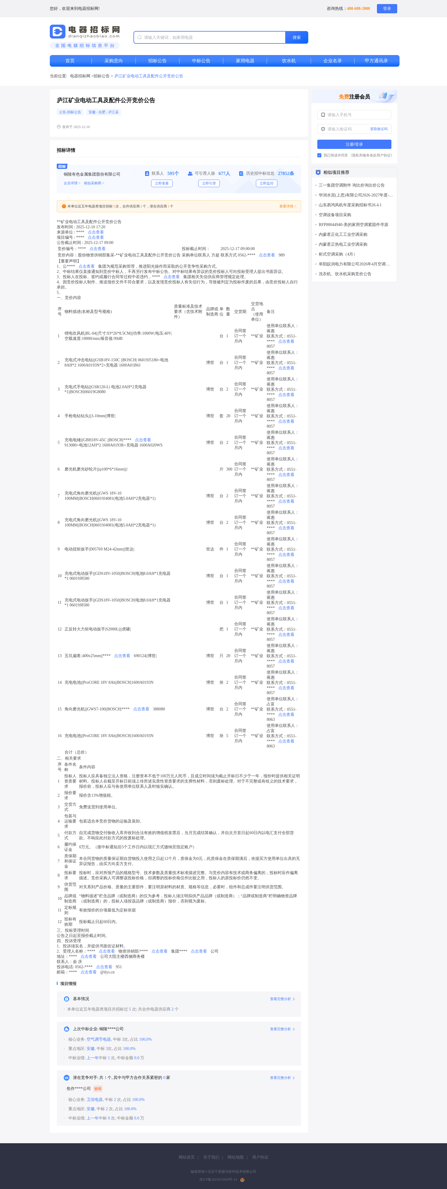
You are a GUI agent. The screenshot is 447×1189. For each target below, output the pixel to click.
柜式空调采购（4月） (338, 254)
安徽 (92, 112)
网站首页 (187, 1157)
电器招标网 (80, 76)
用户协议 (260, 1157)
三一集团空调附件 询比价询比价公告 (352, 185)
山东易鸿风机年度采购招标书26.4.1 (350, 205)
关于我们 (211, 1157)
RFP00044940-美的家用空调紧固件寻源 (353, 225)
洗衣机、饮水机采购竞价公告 (345, 274)
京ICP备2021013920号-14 (218, 1179)
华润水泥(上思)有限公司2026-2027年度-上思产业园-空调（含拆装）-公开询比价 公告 (356, 195)
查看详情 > (287, 206)
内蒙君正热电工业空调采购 (343, 244)
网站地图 (236, 1157)
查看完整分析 (282, 999)
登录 (387, 8)
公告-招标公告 (70, 112)
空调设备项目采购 (335, 215)
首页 (70, 60)
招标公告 (102, 76)
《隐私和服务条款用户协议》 (371, 155)
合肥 (102, 112)
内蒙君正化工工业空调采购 (343, 234)
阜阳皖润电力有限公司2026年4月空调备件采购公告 (354, 264)
